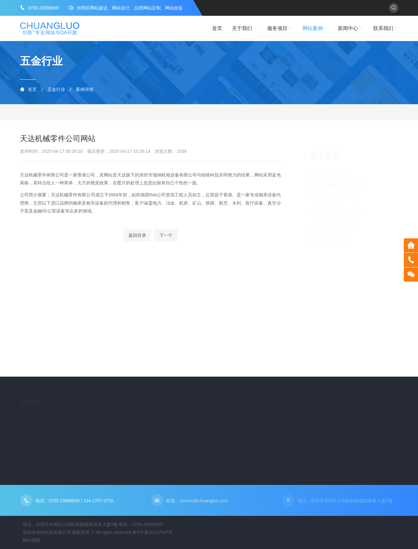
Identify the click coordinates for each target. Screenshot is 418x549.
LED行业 (94, 112)
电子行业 (180, 112)
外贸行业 (123, 112)
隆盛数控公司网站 (327, 231)
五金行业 (59, 89)
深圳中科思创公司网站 (332, 191)
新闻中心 (350, 28)
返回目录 (137, 240)
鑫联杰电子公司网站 (330, 164)
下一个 (166, 240)
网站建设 (96, 420)
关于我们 (244, 28)
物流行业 (152, 112)
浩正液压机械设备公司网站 (336, 178)
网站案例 (315, 28)
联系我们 (385, 28)
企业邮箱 (96, 430)
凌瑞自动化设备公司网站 (334, 218)
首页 (217, 28)
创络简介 (29, 418)
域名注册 (96, 440)
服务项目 (279, 28)
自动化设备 (64, 112)
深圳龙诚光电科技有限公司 (336, 204)
